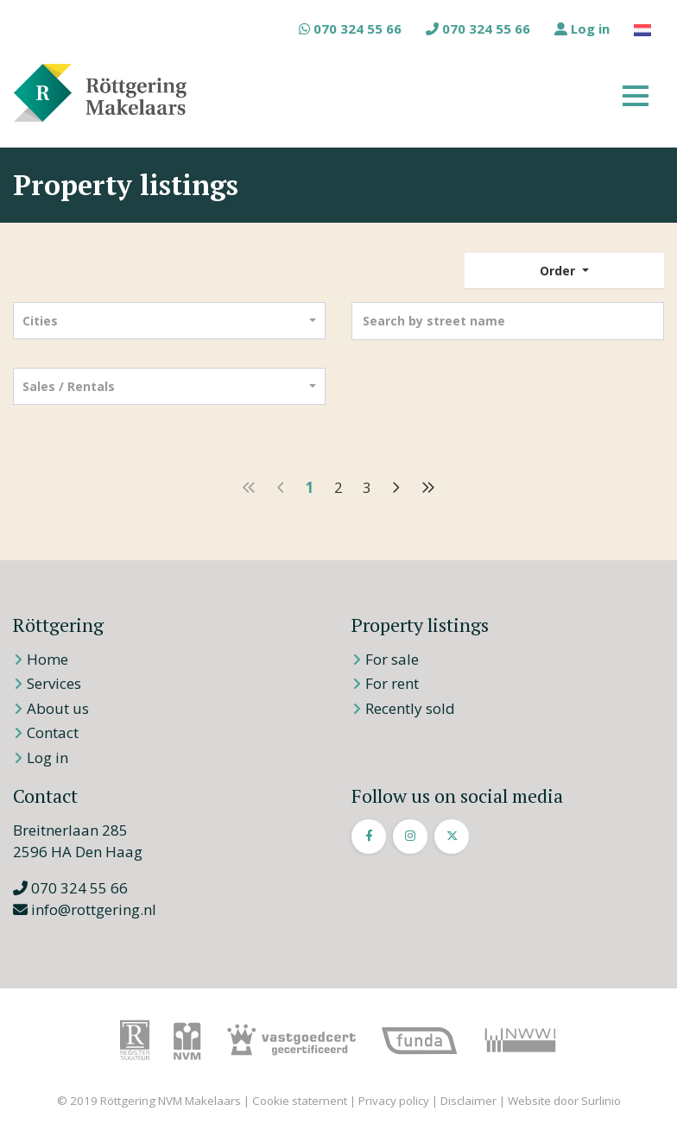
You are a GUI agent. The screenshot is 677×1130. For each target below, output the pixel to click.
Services (54, 683)
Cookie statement (299, 1100)
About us (58, 708)
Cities (40, 320)
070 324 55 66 (350, 28)
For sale (392, 659)
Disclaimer (468, 1100)
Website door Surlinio (564, 1100)
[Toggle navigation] (635, 93)
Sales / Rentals (68, 386)
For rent (392, 683)
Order (559, 270)
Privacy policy (393, 1100)
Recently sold (410, 708)
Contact (53, 732)
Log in (582, 28)
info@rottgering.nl (84, 909)
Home (47, 659)
